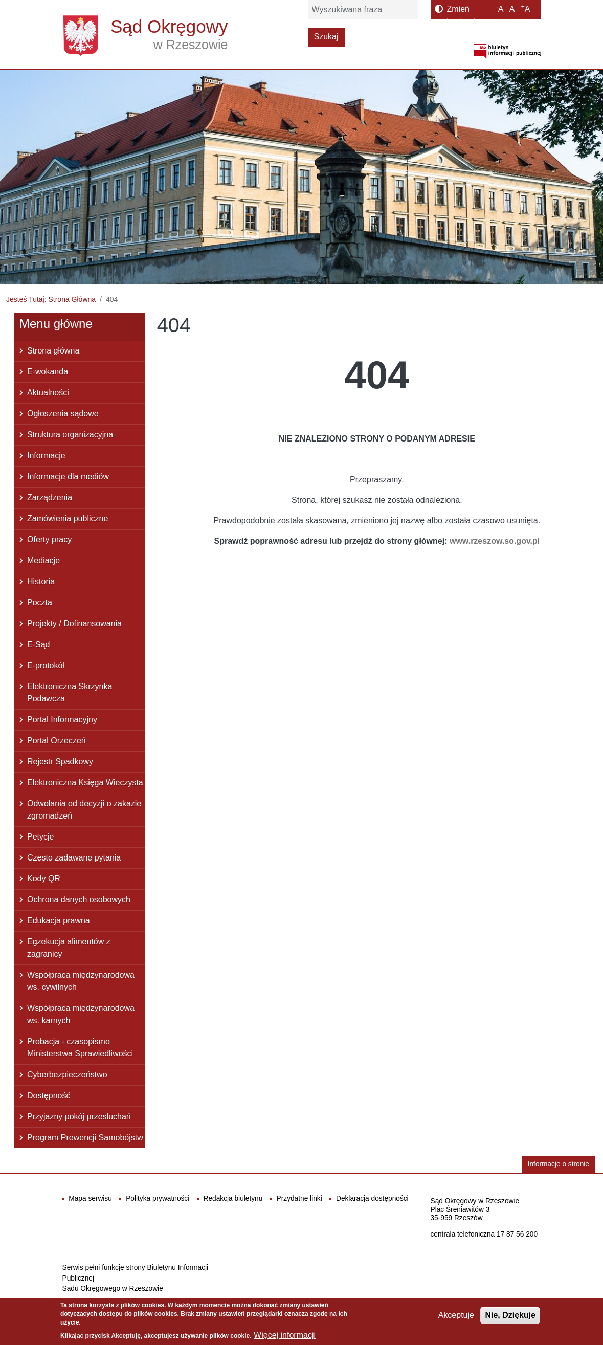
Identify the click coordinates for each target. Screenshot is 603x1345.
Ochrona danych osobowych (78, 899)
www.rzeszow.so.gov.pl (495, 541)
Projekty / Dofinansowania (74, 623)
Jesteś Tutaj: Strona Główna (51, 299)
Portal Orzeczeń (56, 740)
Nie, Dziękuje (510, 1318)
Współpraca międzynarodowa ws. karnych (81, 1014)
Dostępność (49, 1095)
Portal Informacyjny (62, 719)
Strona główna (53, 350)
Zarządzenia (49, 497)
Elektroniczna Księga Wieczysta (85, 782)
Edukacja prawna (58, 920)
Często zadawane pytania (74, 857)
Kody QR (43, 878)
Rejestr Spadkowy (60, 761)
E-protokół (45, 665)
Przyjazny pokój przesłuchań (79, 1116)
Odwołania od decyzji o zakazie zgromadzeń (84, 809)
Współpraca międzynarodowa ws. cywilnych (81, 981)
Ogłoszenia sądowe (63, 413)
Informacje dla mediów (68, 476)
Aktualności (48, 392)
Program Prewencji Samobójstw (85, 1137)
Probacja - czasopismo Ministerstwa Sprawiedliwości (80, 1047)
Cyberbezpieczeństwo (67, 1074)
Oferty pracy (49, 539)
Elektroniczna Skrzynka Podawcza (69, 692)
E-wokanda (47, 371)
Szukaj (326, 36)
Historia (41, 581)
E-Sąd (38, 644)
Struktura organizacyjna (70, 434)
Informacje (46, 455)
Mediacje (43, 560)
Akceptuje (456, 1318)
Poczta (39, 602)
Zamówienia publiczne (67, 518)
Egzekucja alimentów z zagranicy (68, 947)
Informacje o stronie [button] (558, 1164)
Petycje (40, 836)
